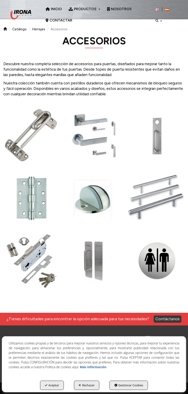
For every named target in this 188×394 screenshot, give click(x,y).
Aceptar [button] (52, 385)
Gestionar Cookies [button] (128, 385)
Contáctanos (167, 318)
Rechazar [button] (86, 385)
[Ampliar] (31, 135)
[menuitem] (53, 9)
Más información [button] (93, 367)
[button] (20, 14)
